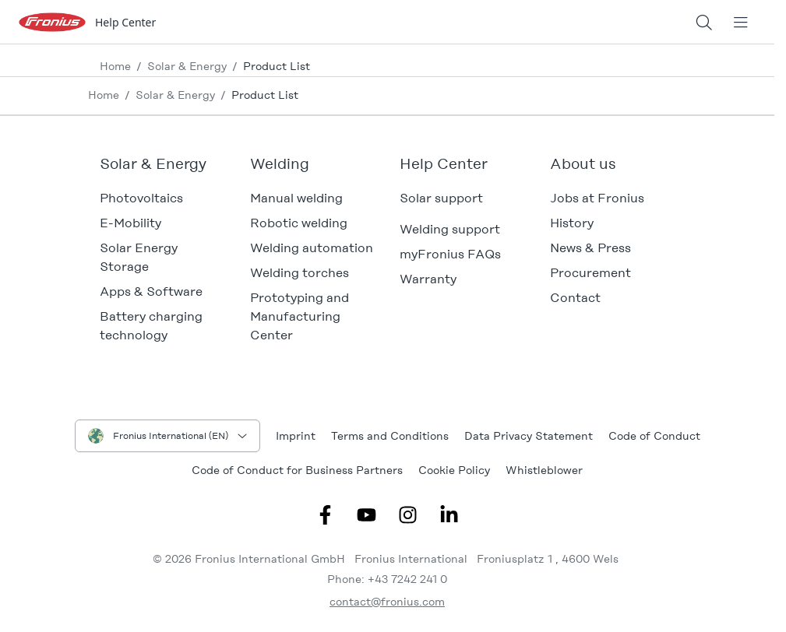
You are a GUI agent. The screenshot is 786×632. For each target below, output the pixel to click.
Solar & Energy (187, 66)
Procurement (590, 272)
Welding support (450, 229)
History (572, 223)
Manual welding (296, 198)
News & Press (590, 248)
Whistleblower (544, 470)
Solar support (441, 198)
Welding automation (311, 248)
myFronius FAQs (450, 254)
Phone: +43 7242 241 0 (387, 579)
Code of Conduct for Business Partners (297, 470)
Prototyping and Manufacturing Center (299, 316)
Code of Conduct (654, 436)
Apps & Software (151, 291)
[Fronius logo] (52, 21)
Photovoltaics (141, 198)
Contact (575, 297)
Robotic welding (298, 223)
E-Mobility (130, 223)
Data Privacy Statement (528, 436)
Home (115, 66)
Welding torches (299, 272)
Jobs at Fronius (597, 198)
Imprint (295, 436)
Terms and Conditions (390, 436)
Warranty (428, 279)
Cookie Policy (454, 470)
